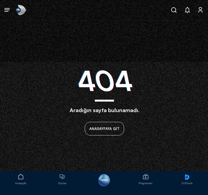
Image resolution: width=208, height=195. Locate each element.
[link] (20, 10)
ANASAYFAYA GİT (104, 128)
